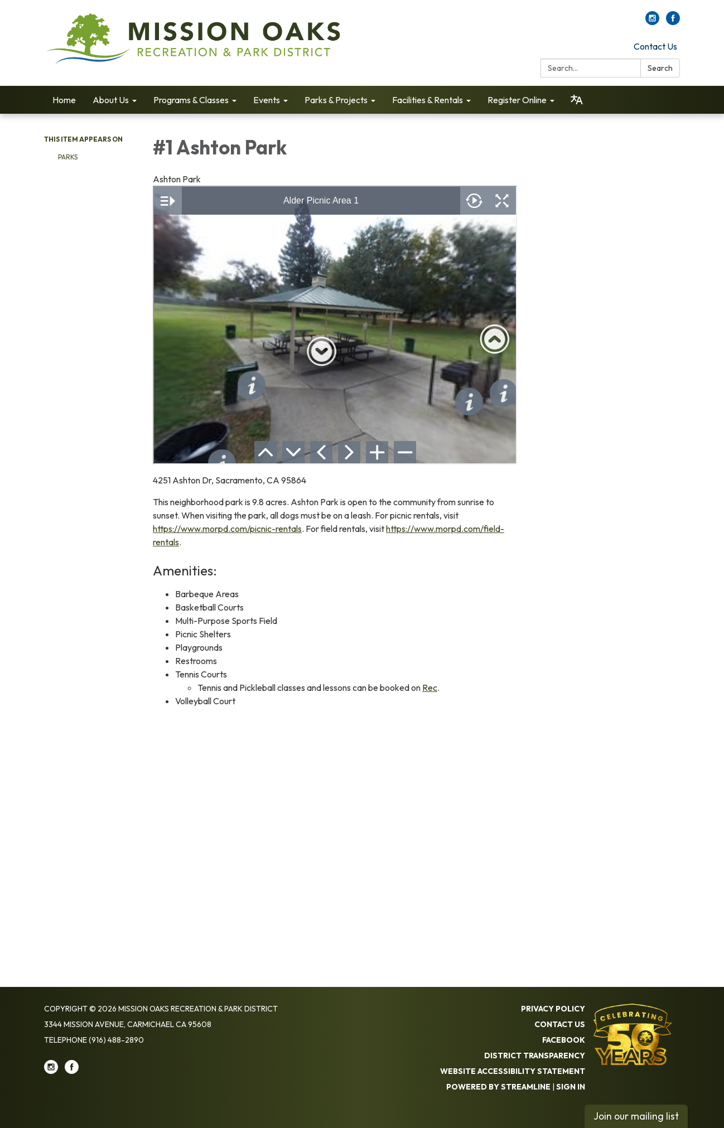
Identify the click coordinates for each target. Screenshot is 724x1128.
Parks (68, 157)
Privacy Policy (553, 1009)
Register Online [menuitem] (517, 99)
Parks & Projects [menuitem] (336, 99)
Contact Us (655, 46)
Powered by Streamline (498, 1087)
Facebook (563, 1040)
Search (660, 68)
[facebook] (673, 21)
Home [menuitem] (64, 99)
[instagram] (652, 21)
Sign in (570, 1087)
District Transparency (534, 1055)
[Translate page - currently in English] (577, 100)
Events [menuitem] (266, 99)
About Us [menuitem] (111, 99)
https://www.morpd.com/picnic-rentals (227, 528)
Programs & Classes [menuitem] (191, 99)
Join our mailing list (636, 1116)
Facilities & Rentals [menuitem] (427, 99)
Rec (429, 687)
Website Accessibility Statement (512, 1071)
